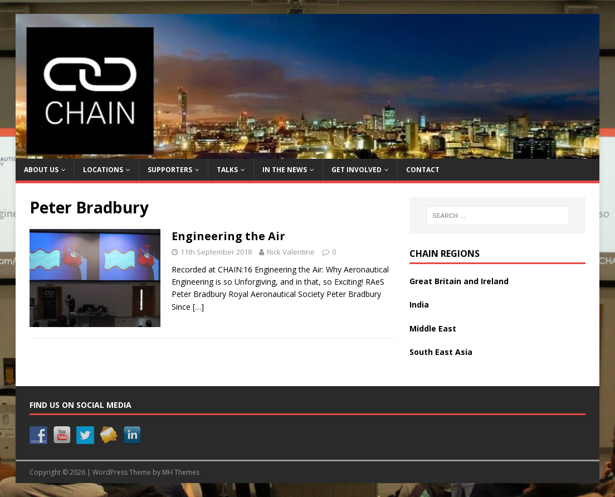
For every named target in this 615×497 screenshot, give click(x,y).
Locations (103, 169)
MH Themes (180, 472)
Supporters (170, 169)
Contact (423, 169)
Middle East (432, 328)
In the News (284, 169)
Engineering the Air (228, 235)
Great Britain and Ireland (459, 281)
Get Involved (356, 169)
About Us (41, 169)
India (419, 304)
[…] (198, 306)
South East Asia (440, 352)
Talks (227, 169)
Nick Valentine (291, 252)
